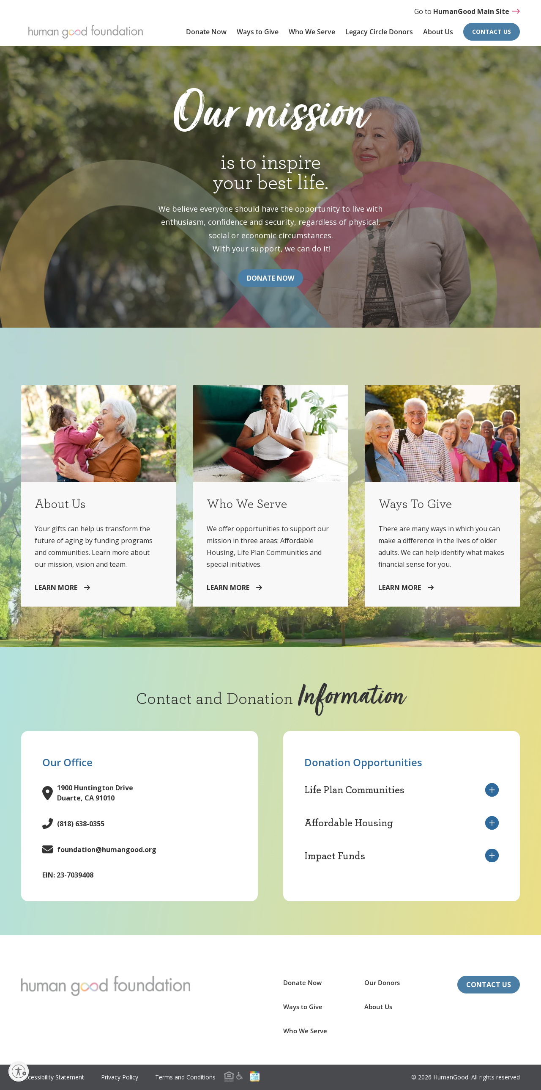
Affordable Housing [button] (401, 823)
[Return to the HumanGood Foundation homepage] (105, 986)
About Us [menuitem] (438, 31)
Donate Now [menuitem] (206, 31)
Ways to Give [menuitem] (258, 31)
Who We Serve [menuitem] (312, 31)
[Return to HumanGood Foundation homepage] (85, 32)
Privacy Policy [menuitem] (119, 1077)
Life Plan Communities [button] (401, 790)
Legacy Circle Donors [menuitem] (379, 31)
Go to (467, 11)
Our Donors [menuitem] (382, 982)
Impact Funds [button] (401, 855)
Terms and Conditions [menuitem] (185, 1077)
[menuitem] (238, 1076)
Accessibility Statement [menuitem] (52, 1077)
